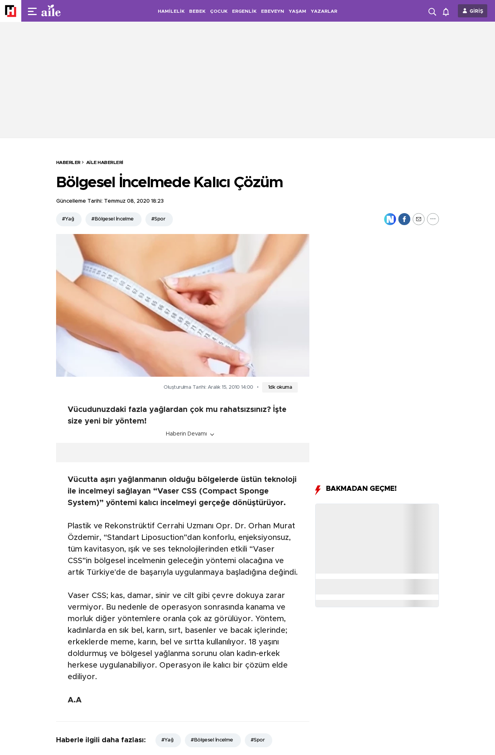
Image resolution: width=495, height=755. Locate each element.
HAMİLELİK (171, 11)
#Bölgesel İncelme (112, 219)
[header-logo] (66, 11)
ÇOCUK (218, 11)
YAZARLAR (324, 11)
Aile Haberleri (104, 162)
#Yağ (68, 219)
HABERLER (68, 162)
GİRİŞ (476, 11)
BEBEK (197, 11)
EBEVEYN (272, 11)
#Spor (158, 219)
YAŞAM (297, 11)
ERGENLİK (244, 11)
